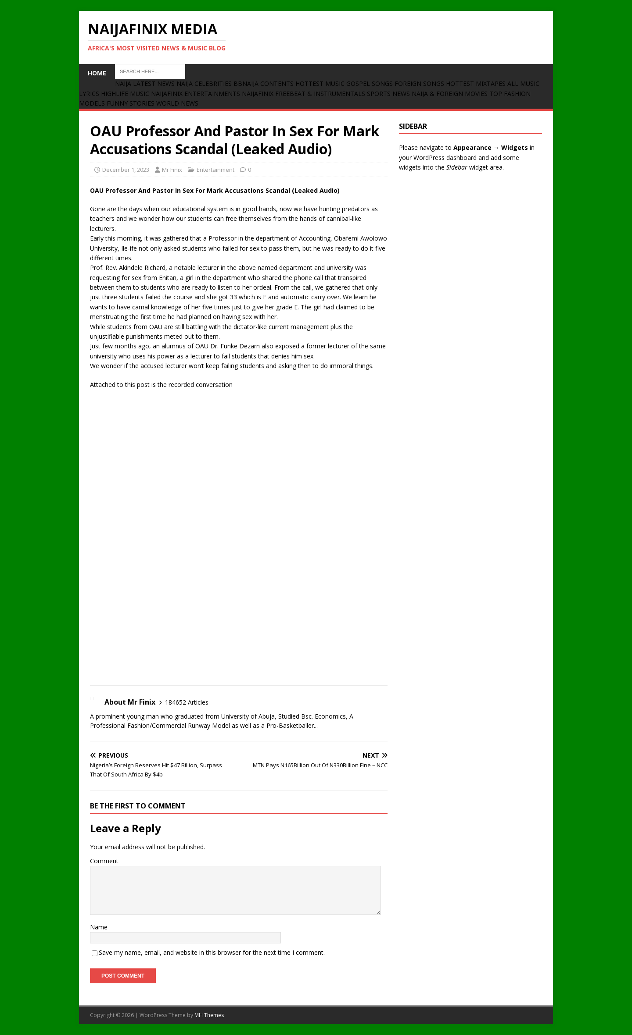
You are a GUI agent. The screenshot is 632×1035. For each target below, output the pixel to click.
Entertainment (215, 170)
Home (97, 73)
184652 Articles (186, 702)
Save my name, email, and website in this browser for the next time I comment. (212, 952)
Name (99, 927)
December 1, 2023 (125, 170)
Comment (104, 861)
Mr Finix (172, 170)
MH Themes (209, 1015)
